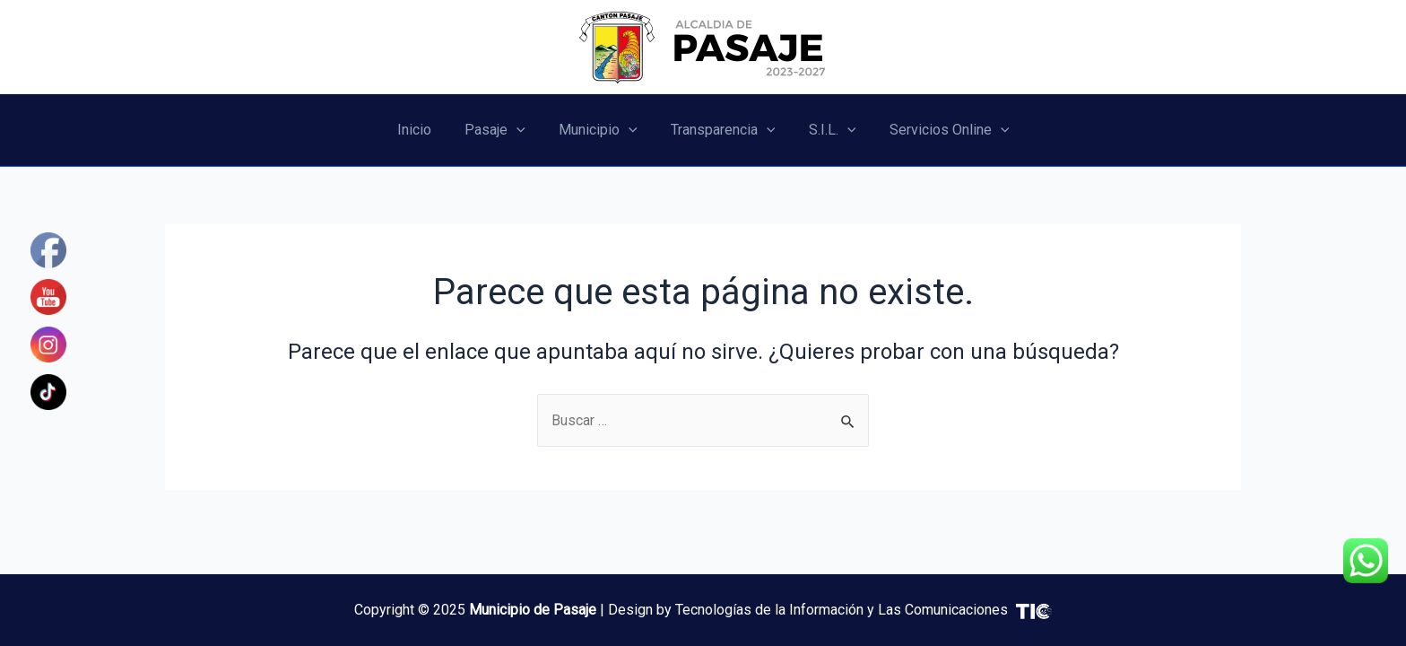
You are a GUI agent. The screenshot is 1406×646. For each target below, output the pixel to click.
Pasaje (502, 130)
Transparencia (720, 130)
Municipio (600, 130)
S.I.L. (825, 130)
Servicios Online (937, 130)
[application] (524, 130)
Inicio (426, 129)
